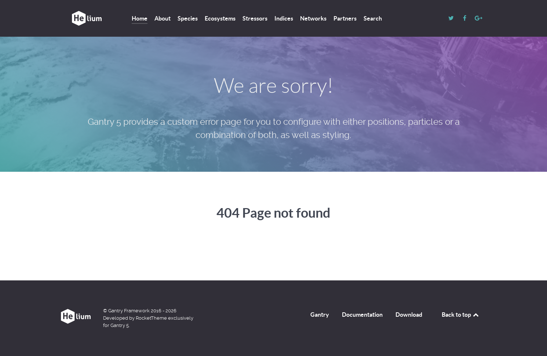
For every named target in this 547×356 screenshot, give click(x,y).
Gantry (319, 314)
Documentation (362, 314)
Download (408, 314)
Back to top (461, 314)
